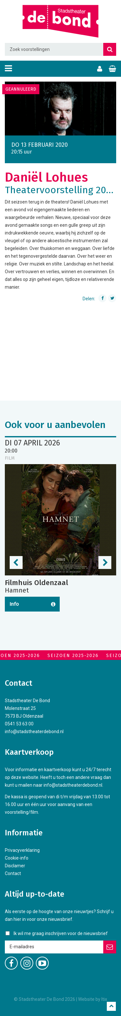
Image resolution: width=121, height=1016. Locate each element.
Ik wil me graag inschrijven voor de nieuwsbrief (61, 933)
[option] (60, 108)
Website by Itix (92, 999)
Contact (13, 873)
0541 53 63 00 (19, 723)
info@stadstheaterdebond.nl (34, 731)
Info (14, 604)
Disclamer (15, 865)
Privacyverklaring (22, 850)
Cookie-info (16, 858)
